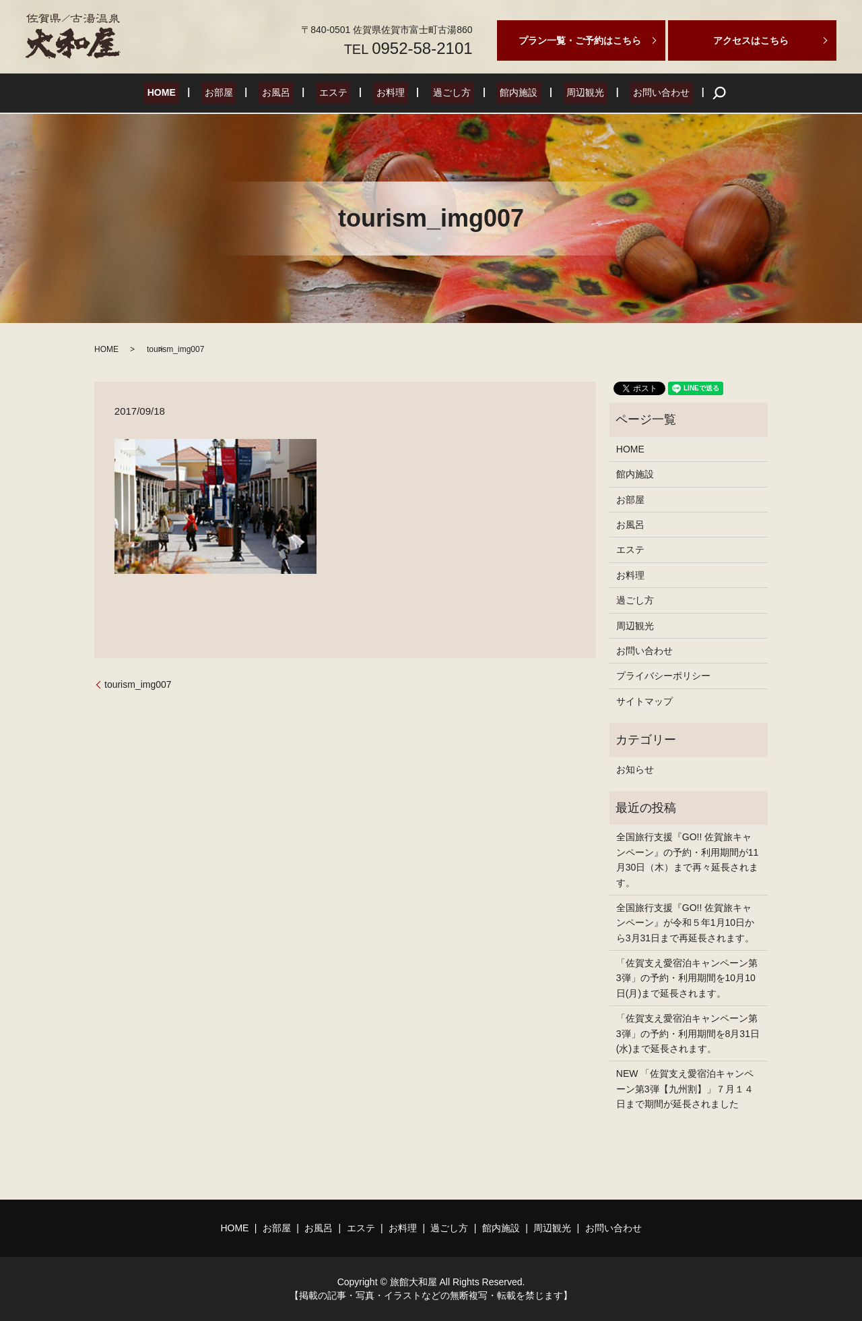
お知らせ (635, 769)
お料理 (390, 93)
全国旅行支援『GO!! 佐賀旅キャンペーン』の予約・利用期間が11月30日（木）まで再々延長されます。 (687, 859)
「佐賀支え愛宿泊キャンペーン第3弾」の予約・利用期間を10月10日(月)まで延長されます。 (687, 978)
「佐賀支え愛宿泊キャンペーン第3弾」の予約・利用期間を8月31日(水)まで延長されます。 (688, 1033)
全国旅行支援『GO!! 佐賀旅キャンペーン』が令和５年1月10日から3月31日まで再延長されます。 (685, 922)
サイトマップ (644, 701)
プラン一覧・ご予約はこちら (580, 40)
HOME (186, 93)
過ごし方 (446, 93)
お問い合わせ (636, 93)
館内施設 (506, 93)
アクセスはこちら (751, 40)
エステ (339, 93)
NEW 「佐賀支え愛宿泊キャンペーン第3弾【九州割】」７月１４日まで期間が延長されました (685, 1088)
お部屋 (238, 93)
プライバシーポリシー (663, 675)
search (691, 93)
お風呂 (288, 93)
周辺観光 (566, 93)
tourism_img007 (138, 684)
